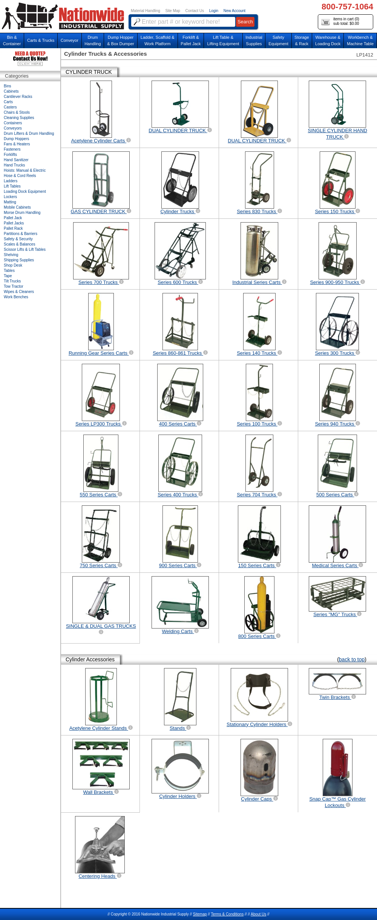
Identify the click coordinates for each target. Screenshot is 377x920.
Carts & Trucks (40, 40)
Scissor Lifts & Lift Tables (25, 249)
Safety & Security (18, 239)
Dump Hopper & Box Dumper (120, 40)
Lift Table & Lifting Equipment (223, 40)
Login (213, 11)
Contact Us (194, 11)
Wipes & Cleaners (19, 292)
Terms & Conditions (227, 914)
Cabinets (11, 91)
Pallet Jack (13, 218)
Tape (8, 276)
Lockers (10, 197)
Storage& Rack (301, 40)
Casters (10, 107)
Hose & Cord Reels (20, 176)
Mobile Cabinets (17, 207)
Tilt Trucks (12, 281)
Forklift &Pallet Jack (191, 40)
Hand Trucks (14, 165)
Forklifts (10, 155)
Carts (8, 102)
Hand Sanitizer (16, 160)
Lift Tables (12, 186)
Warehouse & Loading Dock (327, 40)
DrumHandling (92, 40)
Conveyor (69, 40)
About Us (258, 914)
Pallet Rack (13, 228)
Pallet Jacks (14, 223)
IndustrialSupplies (253, 40)
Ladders (10, 181)
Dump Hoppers (16, 139)
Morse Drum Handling (22, 213)
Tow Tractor (13, 286)
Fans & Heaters (17, 144)
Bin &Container (12, 40)
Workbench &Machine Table (360, 40)
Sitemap (200, 914)
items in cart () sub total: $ (340, 21)
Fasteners (12, 149)
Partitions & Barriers (20, 234)
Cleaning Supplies (19, 118)
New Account (234, 11)
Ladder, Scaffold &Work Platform (158, 40)
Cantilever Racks (18, 97)
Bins (7, 86)
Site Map (172, 11)
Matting (10, 202)
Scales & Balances (19, 244)
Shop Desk (13, 265)
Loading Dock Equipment (25, 191)
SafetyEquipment (278, 40)
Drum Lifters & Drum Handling (29, 133)
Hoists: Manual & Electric (25, 170)
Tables (9, 271)
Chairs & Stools (17, 112)
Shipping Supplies (19, 260)
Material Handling (145, 11)
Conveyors (13, 128)
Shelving (11, 255)
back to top (352, 659)
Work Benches (16, 297)
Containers (13, 123)
